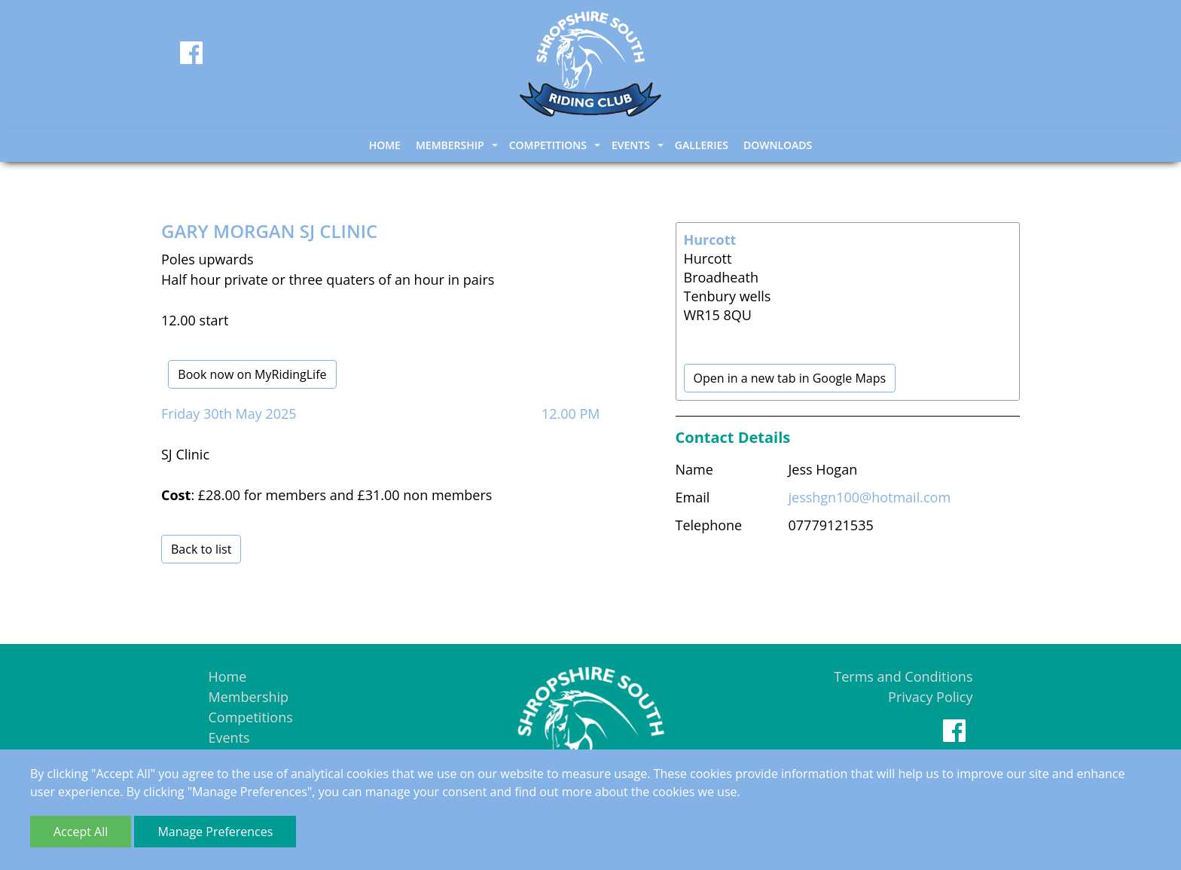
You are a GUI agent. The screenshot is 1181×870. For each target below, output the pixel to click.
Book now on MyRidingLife (252, 374)
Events (229, 737)
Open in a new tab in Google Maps (790, 378)
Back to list (201, 549)
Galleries (701, 145)
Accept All (80, 831)
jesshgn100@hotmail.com (870, 497)
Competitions (251, 717)
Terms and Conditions (903, 676)
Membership (249, 697)
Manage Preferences (215, 831)
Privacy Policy (930, 697)
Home (385, 145)
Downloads (777, 145)
